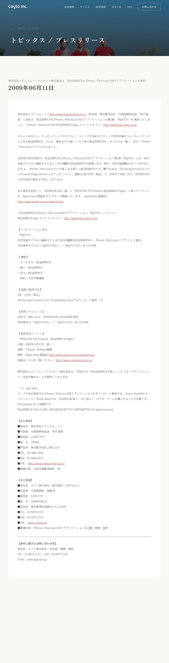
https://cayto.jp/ (37, 522)
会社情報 (69, 6)
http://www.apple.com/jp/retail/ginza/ (41, 201)
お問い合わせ (149, 6)
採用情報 (101, 6)
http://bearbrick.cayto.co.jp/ (120, 125)
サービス (85, 6)
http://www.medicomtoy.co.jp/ (67, 114)
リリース (116, 6)
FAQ (129, 6)
